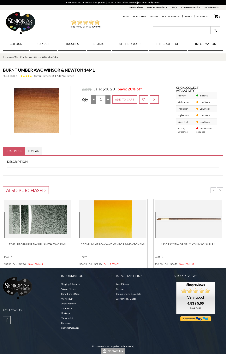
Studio (98, 44)
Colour (16, 44)
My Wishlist (67, 318)
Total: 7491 (195, 308)
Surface (43, 44)
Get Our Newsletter (157, 7)
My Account (202, 16)
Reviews (33, 151)
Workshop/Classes (171, 16)
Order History (68, 303)
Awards (188, 16)
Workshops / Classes (127, 298)
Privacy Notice (68, 289)
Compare (66, 323)
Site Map (65, 313)
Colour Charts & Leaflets (128, 294)
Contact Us (66, 308)
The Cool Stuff (168, 44)
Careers (154, 16)
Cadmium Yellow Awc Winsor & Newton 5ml (113, 244)
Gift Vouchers (136, 7)
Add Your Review (65, 75)
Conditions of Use (70, 294)
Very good (195, 298)
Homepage (7, 57)
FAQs (174, 7)
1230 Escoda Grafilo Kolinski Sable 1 (188, 244)
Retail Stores (139, 16)
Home (126, 16)
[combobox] (182, 30)
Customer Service (190, 7)
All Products (130, 44)
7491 (88, 26)
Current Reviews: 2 (44, 75)
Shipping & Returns (70, 284)
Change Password (70, 328)
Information (205, 44)
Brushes (72, 44)
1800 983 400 (211, 7)
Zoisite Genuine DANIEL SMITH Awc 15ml (37, 244)
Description (14, 151)
